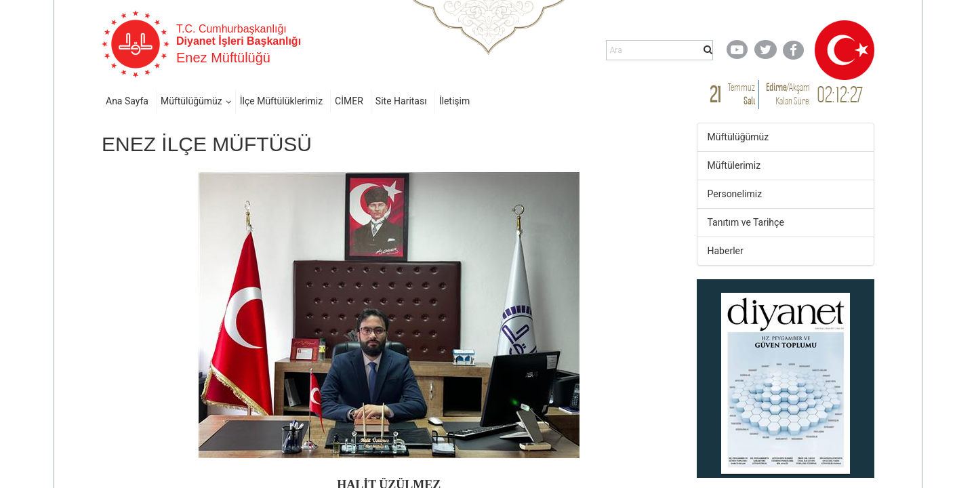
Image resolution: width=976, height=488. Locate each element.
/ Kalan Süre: (788, 94)
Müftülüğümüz (191, 101)
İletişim (454, 101)
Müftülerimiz (734, 165)
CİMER (349, 101)
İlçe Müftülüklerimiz (281, 101)
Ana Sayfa (127, 101)
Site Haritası (401, 101)
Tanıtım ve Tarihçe (746, 222)
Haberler (726, 250)
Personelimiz (735, 193)
